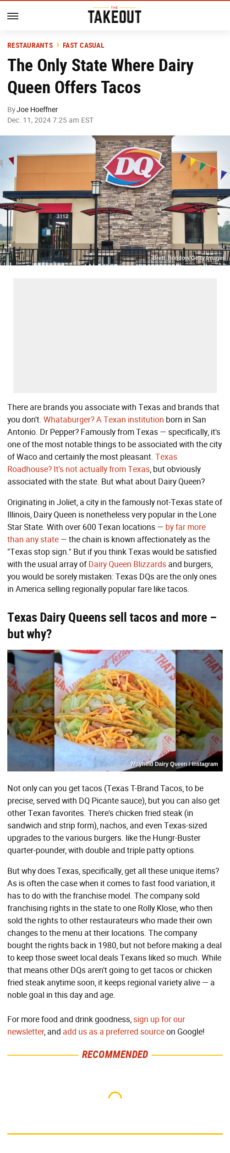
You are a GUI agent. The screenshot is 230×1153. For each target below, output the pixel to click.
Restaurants (30, 45)
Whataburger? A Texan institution (104, 420)
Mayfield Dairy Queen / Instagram (174, 764)
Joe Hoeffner (37, 109)
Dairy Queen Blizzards (127, 564)
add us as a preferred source (113, 1032)
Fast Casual (83, 45)
